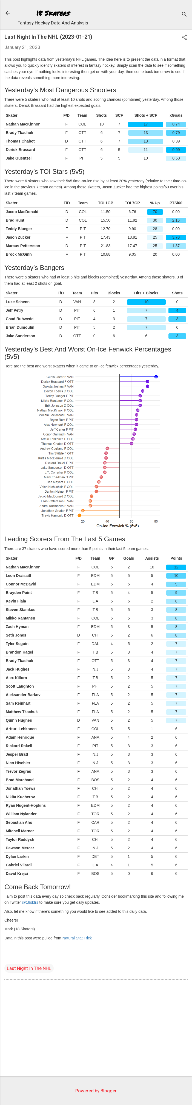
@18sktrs (30, 902)
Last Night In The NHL (29, 968)
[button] (184, 38)
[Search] (184, 15)
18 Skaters (53, 13)
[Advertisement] (96, 1028)
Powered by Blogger (96, 1090)
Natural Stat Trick (77, 938)
